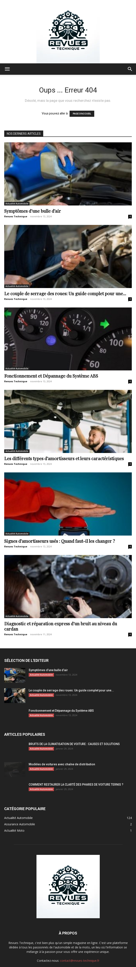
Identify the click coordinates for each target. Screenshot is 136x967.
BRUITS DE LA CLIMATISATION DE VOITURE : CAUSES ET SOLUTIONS (74, 744)
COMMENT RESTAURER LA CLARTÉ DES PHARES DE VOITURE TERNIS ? (76, 784)
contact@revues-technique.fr (79, 961)
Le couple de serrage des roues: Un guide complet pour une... (65, 293)
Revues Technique (15, 216)
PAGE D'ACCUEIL (82, 113)
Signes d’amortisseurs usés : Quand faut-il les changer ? (59, 541)
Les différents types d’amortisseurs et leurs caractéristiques (64, 458)
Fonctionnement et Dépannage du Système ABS (51, 376)
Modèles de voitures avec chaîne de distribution (62, 764)
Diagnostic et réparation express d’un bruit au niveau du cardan (60, 626)
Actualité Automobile (16, 203)
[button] (7, 69)
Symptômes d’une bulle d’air (32, 211)
